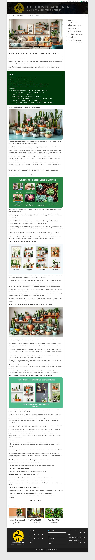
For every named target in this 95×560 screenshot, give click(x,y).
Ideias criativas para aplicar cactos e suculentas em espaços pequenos (28, 86)
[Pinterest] (31, 538)
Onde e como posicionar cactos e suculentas (21, 82)
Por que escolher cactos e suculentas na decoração (23, 78)
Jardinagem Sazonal (71, 37)
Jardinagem (70, 33)
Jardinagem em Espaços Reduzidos (74, 34)
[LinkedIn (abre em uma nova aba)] (71, 1)
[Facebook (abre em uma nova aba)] (66, 1)
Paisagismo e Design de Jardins (74, 40)
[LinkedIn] (42, 534)
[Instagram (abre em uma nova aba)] (69, 1)
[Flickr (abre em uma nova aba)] (74, 1)
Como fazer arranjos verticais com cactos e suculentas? (26, 100)
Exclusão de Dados (55, 549)
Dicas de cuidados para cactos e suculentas (21, 80)
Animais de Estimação (72, 22)
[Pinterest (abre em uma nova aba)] (68, 1)
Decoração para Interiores (73, 30)
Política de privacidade (40, 549)
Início (49, 533)
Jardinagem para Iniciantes (73, 36)
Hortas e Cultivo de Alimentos (73, 31)
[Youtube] (42, 538)
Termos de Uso (48, 549)
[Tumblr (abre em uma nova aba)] (72, 1)
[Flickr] (35, 538)
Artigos (69, 24)
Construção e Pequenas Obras (73, 25)
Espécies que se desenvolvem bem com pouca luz (54, 520)
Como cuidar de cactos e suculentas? (21, 94)
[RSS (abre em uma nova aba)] (77, 1)
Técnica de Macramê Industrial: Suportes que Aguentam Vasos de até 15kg (17, 521)
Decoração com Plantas (27, 58)
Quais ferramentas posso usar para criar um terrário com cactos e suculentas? (32, 102)
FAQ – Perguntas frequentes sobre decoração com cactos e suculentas (28, 90)
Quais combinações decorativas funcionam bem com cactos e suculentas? (31, 98)
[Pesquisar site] (85, 15)
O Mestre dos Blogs (46, 550)
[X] (31, 534)
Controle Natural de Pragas (73, 27)
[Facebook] (35, 534)
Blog (49, 536)
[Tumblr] (38, 538)
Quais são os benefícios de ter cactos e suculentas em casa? (27, 92)
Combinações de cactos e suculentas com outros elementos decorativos (28, 84)
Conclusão (12, 88)
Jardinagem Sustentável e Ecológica (74, 39)
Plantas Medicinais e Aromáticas (74, 42)
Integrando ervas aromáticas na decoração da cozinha (35, 520)
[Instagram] (38, 534)
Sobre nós (50, 541)
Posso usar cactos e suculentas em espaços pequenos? (25, 96)
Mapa (49, 543)
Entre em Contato (52, 538)
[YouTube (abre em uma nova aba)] (75, 1)
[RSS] (31, 542)
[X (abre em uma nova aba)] (65, 1)
